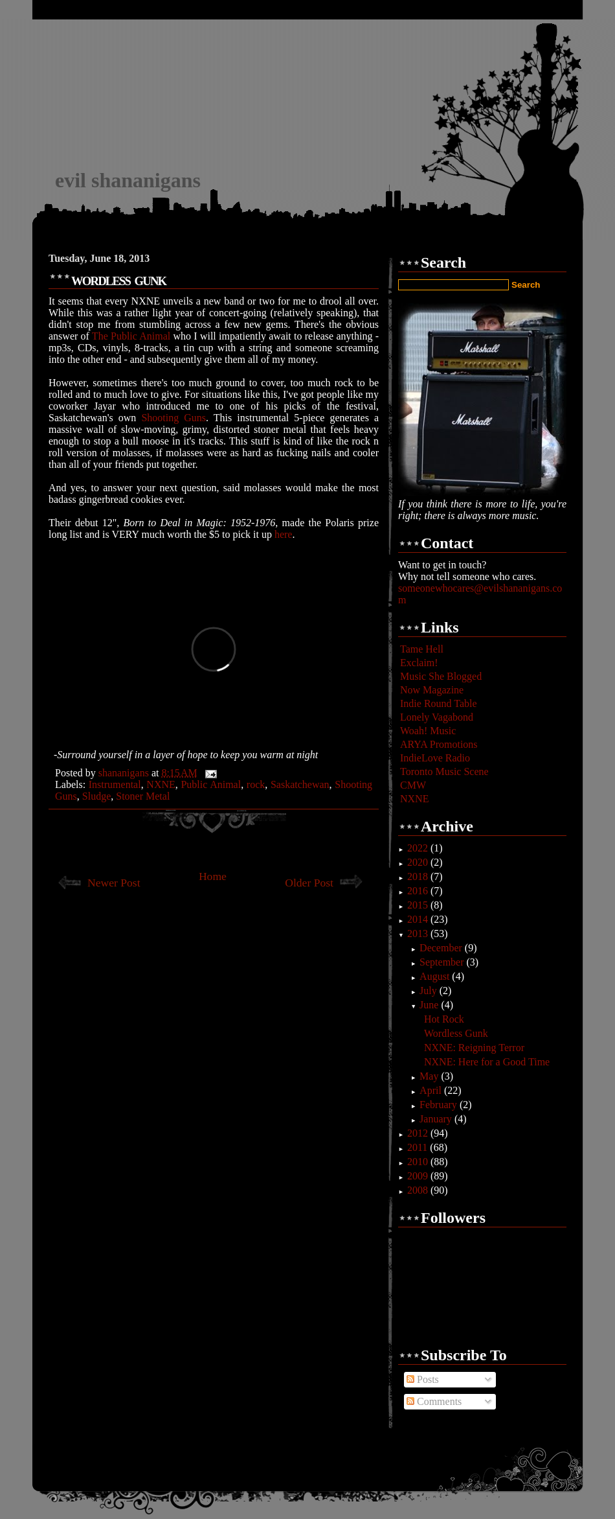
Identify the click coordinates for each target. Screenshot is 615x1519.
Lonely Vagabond (436, 717)
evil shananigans (128, 180)
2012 (418, 1133)
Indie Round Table (438, 703)
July (429, 990)
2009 (418, 1175)
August (435, 976)
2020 (418, 862)
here (283, 534)
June (430, 1004)
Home (213, 876)
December (442, 947)
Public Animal (211, 784)
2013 (418, 933)
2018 (418, 876)
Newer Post (113, 882)
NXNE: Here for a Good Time (487, 1061)
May (430, 1076)
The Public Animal (131, 336)
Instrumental (115, 784)
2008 (418, 1190)
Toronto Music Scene (444, 771)
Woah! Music (428, 730)
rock (256, 784)
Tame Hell (421, 649)
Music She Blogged (441, 676)
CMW (413, 785)
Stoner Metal (143, 796)
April (431, 1090)
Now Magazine (432, 689)
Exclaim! (419, 662)
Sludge (96, 796)
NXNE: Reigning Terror (474, 1047)
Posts (423, 1379)
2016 (418, 890)
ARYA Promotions (439, 744)
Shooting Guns (173, 417)
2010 (418, 1161)
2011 (418, 1147)
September (442, 962)
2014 (418, 919)
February (439, 1104)
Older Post (309, 882)
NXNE (160, 784)
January (436, 1118)
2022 (418, 847)
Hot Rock (444, 1019)
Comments (434, 1401)
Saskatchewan (300, 784)
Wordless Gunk (456, 1033)
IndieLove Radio (435, 757)
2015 (418, 904)
